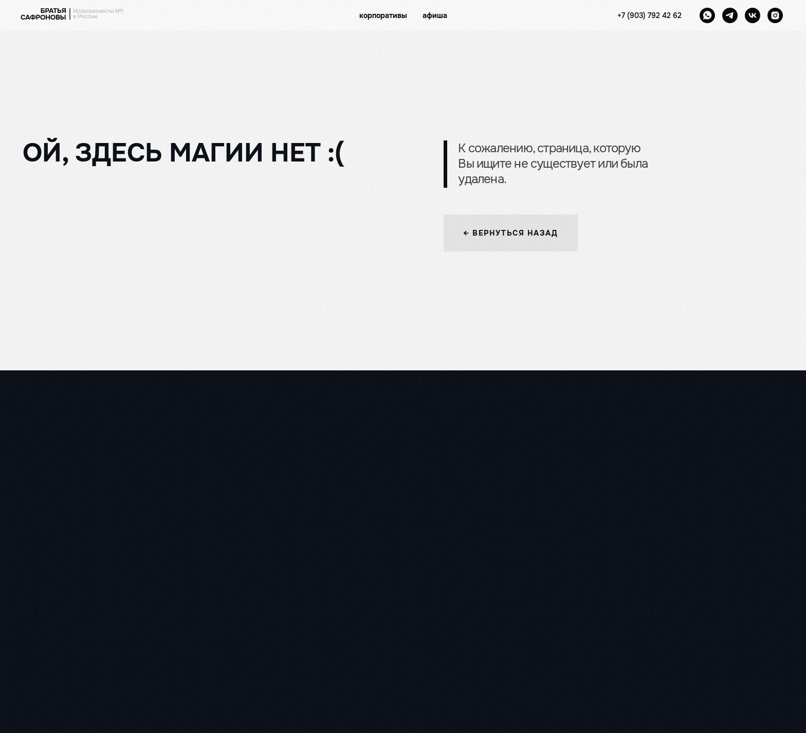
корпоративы (383, 15)
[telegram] (730, 15)
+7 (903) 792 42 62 (649, 15)
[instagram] (775, 15)
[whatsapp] (707, 15)
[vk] (752, 15)
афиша (435, 15)
